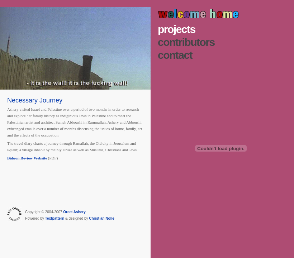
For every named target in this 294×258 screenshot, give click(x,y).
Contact (175, 55)
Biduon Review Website (27, 158)
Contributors (186, 42)
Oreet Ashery (74, 212)
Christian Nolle (101, 218)
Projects (176, 29)
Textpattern (55, 218)
